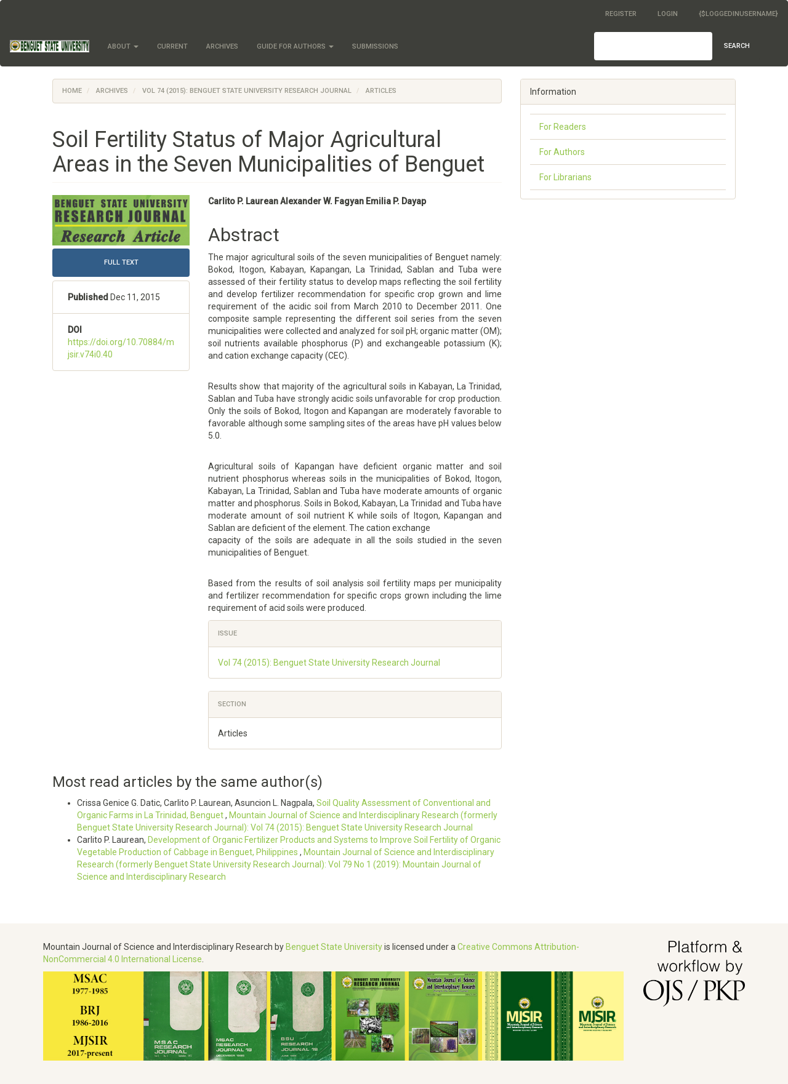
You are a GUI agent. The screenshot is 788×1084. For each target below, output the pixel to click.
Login (667, 14)
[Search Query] (653, 46)
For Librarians (565, 177)
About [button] (123, 46)
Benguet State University (334, 947)
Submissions (375, 46)
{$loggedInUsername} (738, 14)
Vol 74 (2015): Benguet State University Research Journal (247, 91)
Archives (222, 46)
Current (172, 46)
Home (72, 91)
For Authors (562, 152)
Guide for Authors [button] (295, 46)
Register (621, 14)
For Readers (562, 127)
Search (737, 46)
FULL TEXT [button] (121, 262)
